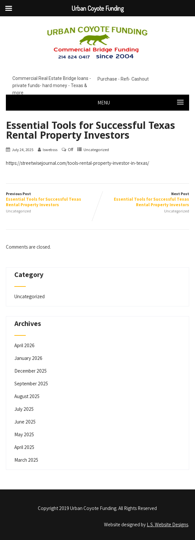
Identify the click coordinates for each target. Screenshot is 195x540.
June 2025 (25, 422)
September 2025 (31, 383)
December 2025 (30, 371)
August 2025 (26, 396)
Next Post (143, 199)
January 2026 (28, 358)
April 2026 (24, 345)
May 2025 (24, 434)
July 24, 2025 (23, 149)
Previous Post (52, 199)
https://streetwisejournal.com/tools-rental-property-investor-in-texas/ (77, 163)
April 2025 (24, 447)
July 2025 (24, 409)
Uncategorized (96, 149)
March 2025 (26, 460)
